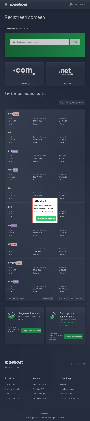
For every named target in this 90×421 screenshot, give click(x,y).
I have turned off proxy (46, 218)
